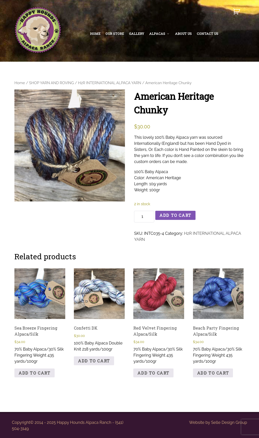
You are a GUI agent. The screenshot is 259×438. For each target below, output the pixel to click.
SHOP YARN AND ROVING (51, 83)
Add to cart (175, 215)
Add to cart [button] (34, 373)
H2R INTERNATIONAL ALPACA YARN (109, 83)
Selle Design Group (229, 422)
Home (19, 83)
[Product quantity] (144, 216)
